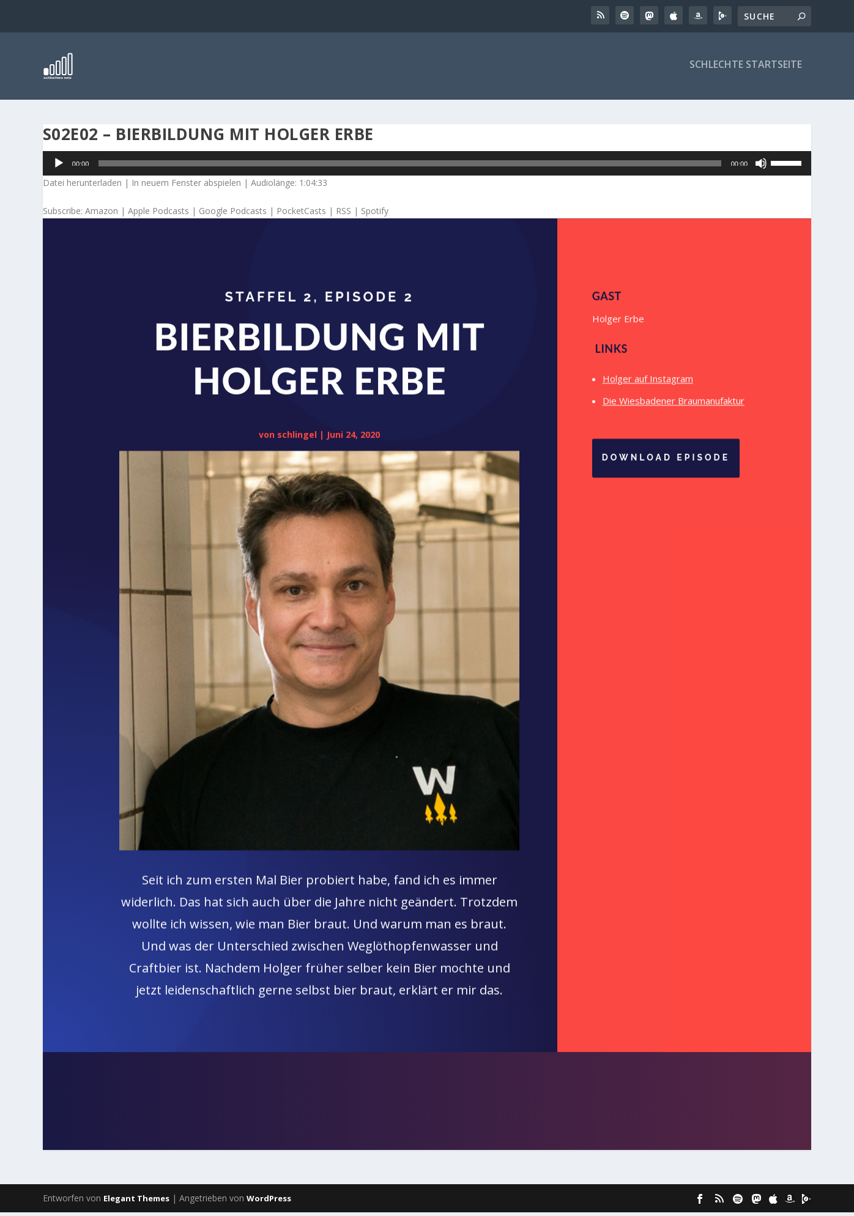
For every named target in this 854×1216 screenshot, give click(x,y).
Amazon (101, 214)
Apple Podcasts (158, 214)
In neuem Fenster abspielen (186, 186)
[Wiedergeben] (59, 167)
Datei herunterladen (82, 186)
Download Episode (666, 466)
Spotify (374, 214)
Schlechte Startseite (745, 69)
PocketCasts (301, 214)
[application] (427, 167)
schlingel (297, 442)
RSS (343, 214)
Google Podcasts (233, 214)
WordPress (269, 1201)
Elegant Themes (136, 1201)
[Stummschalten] (761, 167)
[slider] (409, 167)
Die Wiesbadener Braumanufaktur (673, 409)
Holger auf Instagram (648, 387)
